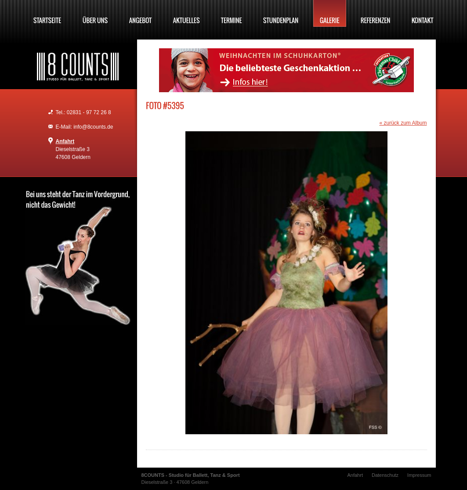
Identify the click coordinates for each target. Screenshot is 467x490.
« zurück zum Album (403, 123)
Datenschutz (385, 475)
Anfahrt (65, 141)
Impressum (419, 475)
